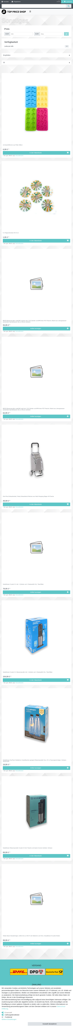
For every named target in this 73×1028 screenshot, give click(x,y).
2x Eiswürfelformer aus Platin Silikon (12, 145)
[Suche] (68, 6)
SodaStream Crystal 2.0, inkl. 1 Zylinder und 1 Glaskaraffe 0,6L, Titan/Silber (23, 584)
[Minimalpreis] (21, 34)
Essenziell (8, 1012)
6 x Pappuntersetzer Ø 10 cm (11, 232)
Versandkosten (19, 155)
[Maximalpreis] (51, 34)
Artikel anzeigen (49, 328)
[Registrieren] (16, 1)
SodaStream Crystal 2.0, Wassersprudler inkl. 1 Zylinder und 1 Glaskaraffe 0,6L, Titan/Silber (27, 672)
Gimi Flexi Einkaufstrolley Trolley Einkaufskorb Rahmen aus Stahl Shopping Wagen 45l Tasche (28, 496)
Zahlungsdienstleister (12, 1015)
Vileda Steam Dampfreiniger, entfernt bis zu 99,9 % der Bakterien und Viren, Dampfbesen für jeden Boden (31, 935)
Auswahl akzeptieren (50, 1024)
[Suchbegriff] (34, 6)
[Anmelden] (5, 1)
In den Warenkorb (49, 153)
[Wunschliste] (58, 1)
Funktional (8, 1017)
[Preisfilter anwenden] (66, 34)
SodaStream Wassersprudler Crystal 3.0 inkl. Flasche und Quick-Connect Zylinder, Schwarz (27, 848)
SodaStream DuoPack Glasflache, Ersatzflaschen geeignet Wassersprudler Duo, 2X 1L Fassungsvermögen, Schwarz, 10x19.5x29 (34, 760)
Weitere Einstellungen (9, 1019)
